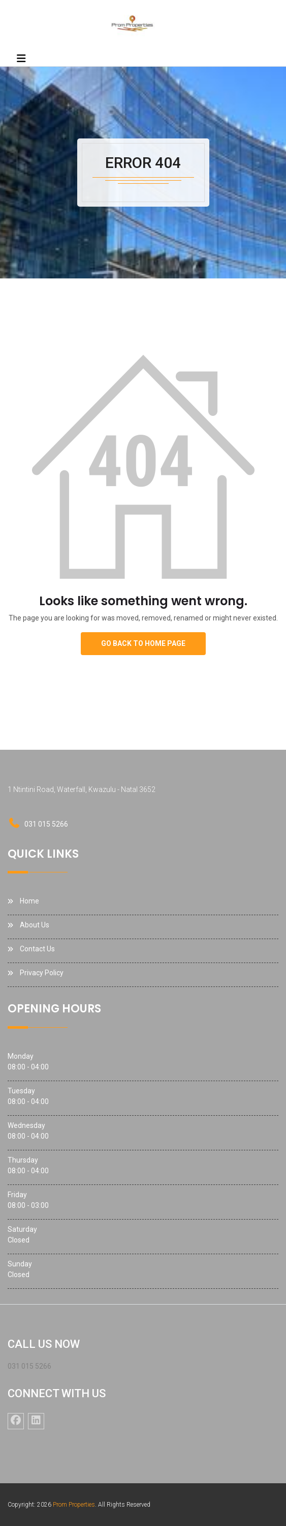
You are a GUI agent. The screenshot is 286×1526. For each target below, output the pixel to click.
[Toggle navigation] (21, 58)
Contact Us (37, 949)
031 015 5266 (46, 824)
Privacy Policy (41, 973)
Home (29, 901)
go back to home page (143, 643)
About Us (34, 925)
